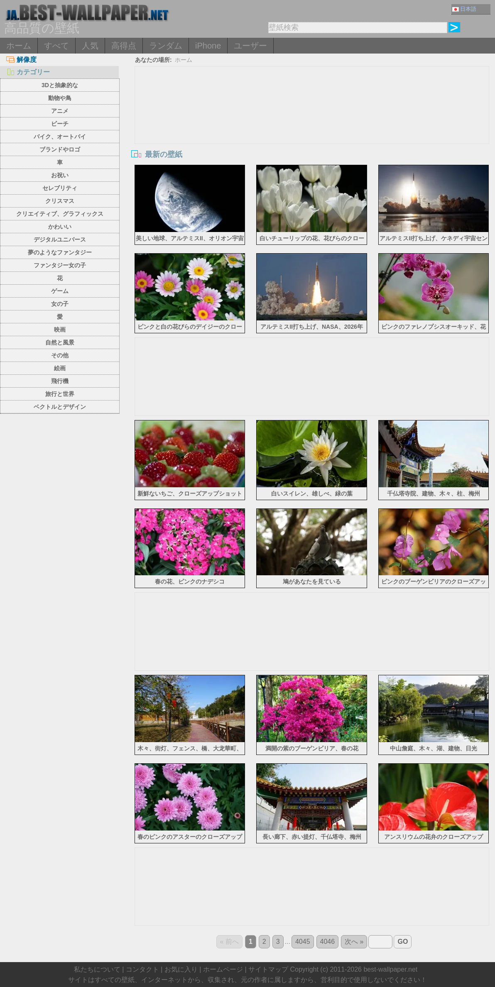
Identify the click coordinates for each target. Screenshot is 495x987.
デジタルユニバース (60, 239)
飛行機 (60, 381)
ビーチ (60, 123)
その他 (60, 355)
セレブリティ (59, 188)
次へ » (354, 941)
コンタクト (142, 969)
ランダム (165, 45)
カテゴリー (28, 72)
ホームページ (223, 969)
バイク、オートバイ (60, 136)
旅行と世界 (59, 394)
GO (402, 941)
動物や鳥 (59, 98)
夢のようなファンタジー (60, 252)
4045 (302, 941)
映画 (60, 329)
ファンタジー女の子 (60, 265)
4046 (327, 941)
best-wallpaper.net (390, 969)
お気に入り (181, 969)
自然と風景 (59, 342)
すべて (56, 45)
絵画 (60, 368)
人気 (90, 45)
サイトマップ (268, 969)
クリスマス (59, 201)
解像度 (21, 59)
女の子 (60, 303)
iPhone (208, 45)
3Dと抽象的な (60, 85)
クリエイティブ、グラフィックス (59, 213)
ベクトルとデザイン (60, 406)
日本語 (464, 9)
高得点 (123, 45)
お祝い (60, 175)
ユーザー (250, 45)
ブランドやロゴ (59, 149)
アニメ (60, 110)
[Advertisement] (311, 129)
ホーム (18, 45)
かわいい (59, 226)
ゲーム (60, 291)
